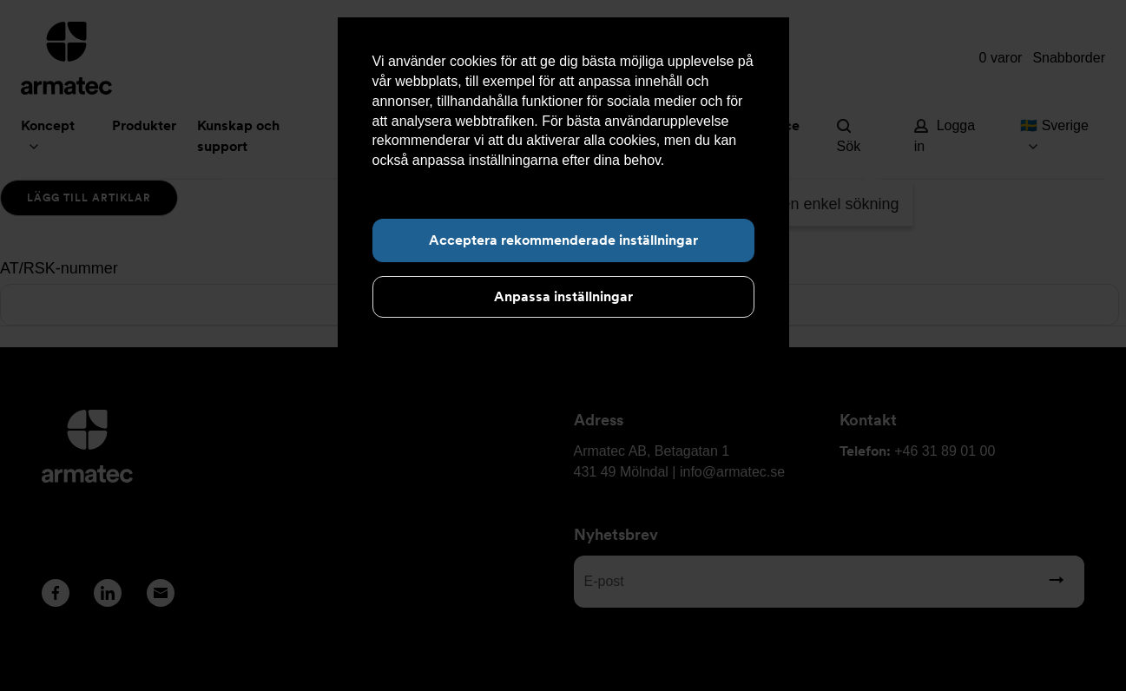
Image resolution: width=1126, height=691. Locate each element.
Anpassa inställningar (563, 296)
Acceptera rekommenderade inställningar (563, 240)
